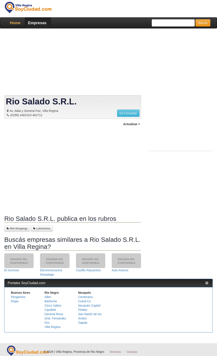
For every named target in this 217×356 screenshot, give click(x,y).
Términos (115, 351)
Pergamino (18, 297)
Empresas (37, 23)
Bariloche (51, 301)
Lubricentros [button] (42, 228)
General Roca (54, 314)
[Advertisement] (108, 63)
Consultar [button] (128, 113)
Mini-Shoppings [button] (17, 228)
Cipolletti (50, 310)
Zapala (82, 322)
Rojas (15, 301)
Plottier (83, 310)
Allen (48, 297)
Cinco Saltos (53, 305)
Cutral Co (84, 301)
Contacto (131, 351)
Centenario (85, 297)
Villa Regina (52, 327)
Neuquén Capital (89, 305)
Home (15, 23)
